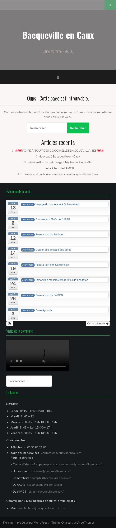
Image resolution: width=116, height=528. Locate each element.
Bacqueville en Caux (58, 34)
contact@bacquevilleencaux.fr (61, 452)
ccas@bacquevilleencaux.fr (44, 484)
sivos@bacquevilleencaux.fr (47, 491)
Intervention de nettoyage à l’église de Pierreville (59, 162)
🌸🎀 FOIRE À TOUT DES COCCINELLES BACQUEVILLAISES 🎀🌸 (59, 150)
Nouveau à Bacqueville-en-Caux (59, 156)
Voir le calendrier (97, 323)
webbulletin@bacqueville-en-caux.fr (42, 508)
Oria (64, 522)
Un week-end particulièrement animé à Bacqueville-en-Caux (59, 174)
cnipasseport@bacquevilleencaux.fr (79, 464)
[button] (9, 323)
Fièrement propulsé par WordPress (26, 522)
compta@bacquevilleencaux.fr (51, 478)
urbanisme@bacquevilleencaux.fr (50, 471)
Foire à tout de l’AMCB (59, 168)
